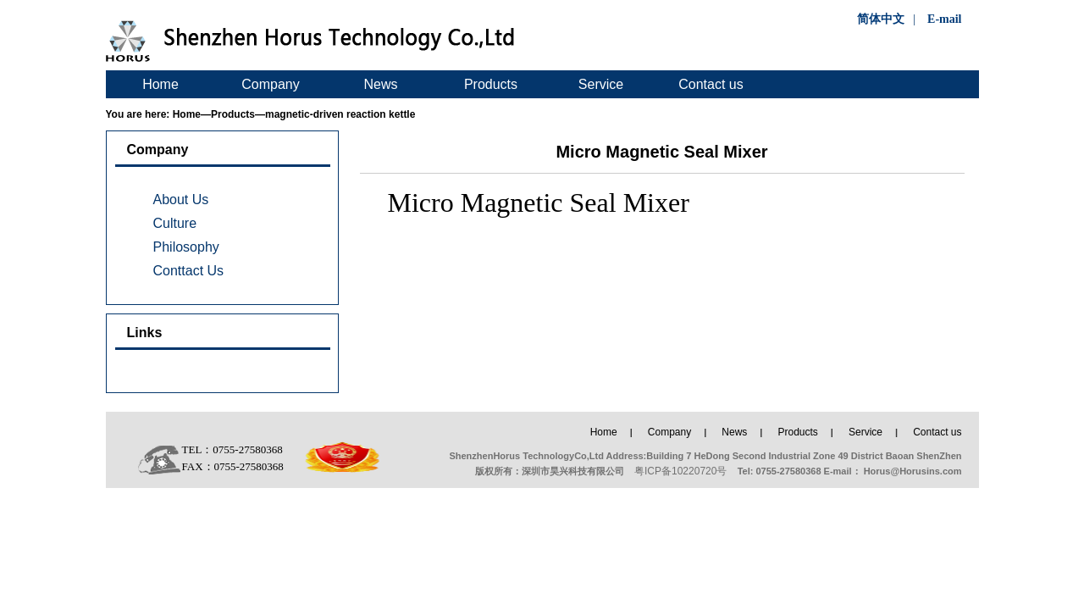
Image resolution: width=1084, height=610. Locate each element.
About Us (181, 199)
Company (270, 84)
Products (490, 84)
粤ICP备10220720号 (680, 471)
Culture (175, 223)
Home (160, 84)
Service (600, 84)
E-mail (944, 19)
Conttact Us (188, 270)
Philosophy (186, 247)
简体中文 (880, 19)
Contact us (710, 84)
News (380, 84)
